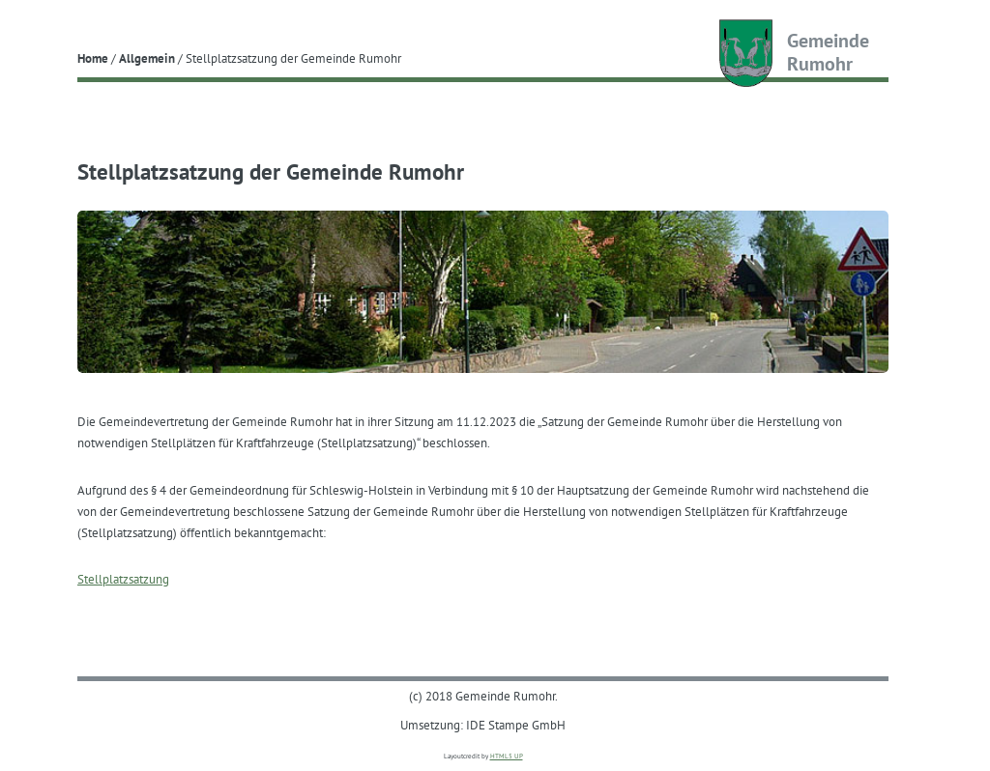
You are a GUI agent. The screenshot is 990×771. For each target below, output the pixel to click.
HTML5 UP (506, 756)
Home (92, 58)
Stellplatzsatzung (123, 578)
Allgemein (147, 58)
